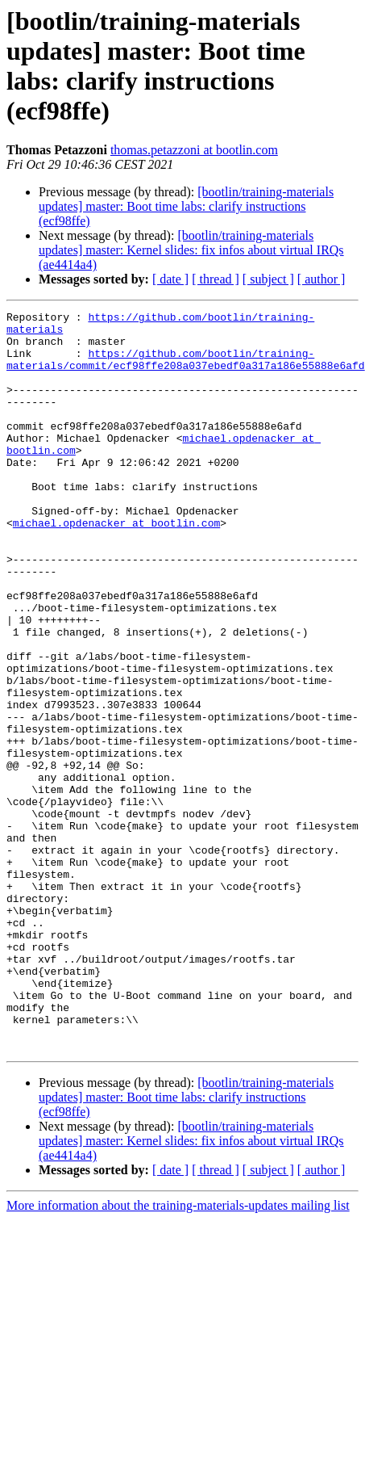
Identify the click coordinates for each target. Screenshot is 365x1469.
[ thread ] (215, 279)
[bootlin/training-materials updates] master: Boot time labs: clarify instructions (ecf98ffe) (186, 206)
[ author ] (321, 279)
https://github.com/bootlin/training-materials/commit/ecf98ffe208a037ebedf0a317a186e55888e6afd (185, 369)
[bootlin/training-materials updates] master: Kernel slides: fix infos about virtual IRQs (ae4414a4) (191, 250)
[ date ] (170, 279)
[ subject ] (268, 279)
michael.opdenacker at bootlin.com (116, 566)
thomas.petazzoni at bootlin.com (194, 150)
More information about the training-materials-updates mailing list (178, 1353)
